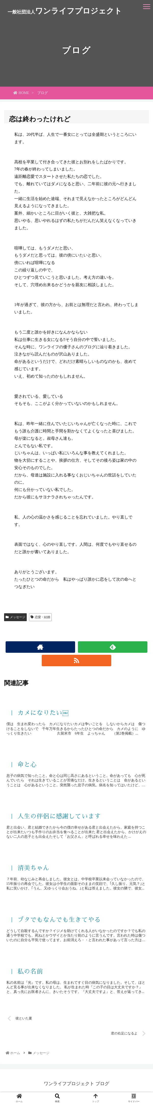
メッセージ (15, 617)
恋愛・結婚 (40, 617)
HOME (21, 93)
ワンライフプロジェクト (65, 11)
